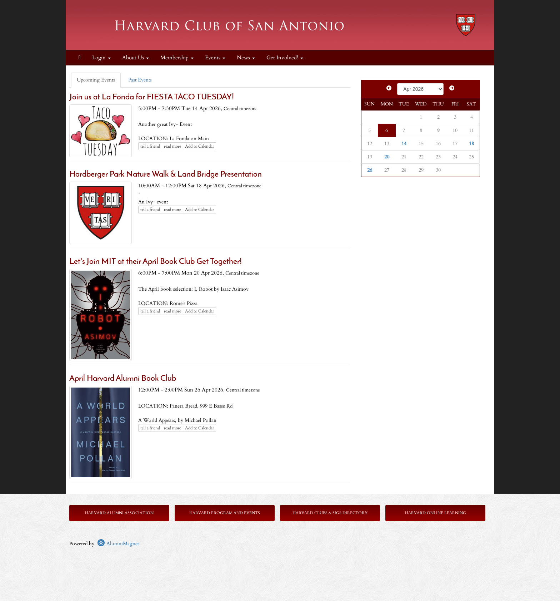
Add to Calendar (199, 146)
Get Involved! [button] (284, 57)
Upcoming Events (96, 80)
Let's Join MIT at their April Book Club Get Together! (155, 262)
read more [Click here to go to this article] (172, 146)
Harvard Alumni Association (119, 513)
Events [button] (215, 57)
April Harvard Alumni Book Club (122, 379)
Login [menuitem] (101, 57)
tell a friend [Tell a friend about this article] (150, 146)
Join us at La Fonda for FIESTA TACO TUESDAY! (151, 97)
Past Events (140, 80)
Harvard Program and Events (224, 513)
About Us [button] (135, 57)
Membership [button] (177, 57)
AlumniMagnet (118, 543)
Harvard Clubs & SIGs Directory (330, 513)
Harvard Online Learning (435, 513)
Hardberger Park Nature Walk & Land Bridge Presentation (165, 175)
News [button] (246, 57)
